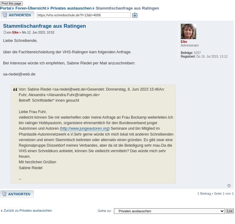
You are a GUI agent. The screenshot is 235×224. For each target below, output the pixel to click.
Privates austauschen (71, 8)
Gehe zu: (104, 211)
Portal (5, 8)
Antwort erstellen (17, 15)
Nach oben (229, 185)
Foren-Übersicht (30, 8)
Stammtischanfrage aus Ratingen (44, 26)
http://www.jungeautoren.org (84, 128)
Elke (15, 32)
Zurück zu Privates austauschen (28, 210)
